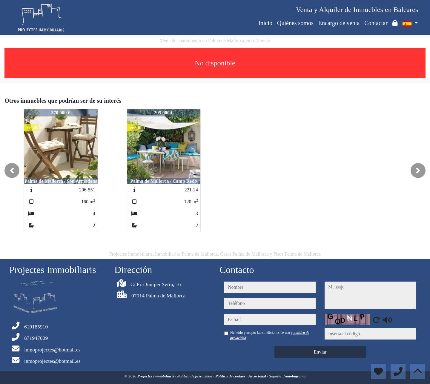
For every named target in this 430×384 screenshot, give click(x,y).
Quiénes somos (295, 23)
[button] (11, 170)
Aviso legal (257, 376)
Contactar (376, 23)
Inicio (265, 23)
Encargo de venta (339, 23)
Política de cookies (230, 376)
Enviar (320, 351)
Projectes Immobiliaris (156, 376)
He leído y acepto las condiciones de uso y (269, 335)
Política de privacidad (195, 376)
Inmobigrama (294, 376)
